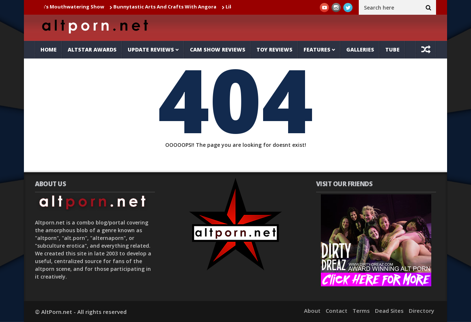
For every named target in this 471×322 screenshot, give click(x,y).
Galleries (360, 49)
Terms (361, 310)
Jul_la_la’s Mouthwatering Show (68, 6)
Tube (392, 49)
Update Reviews (151, 49)
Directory (421, 310)
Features (317, 49)
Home (48, 49)
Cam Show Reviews (217, 49)
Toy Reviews (274, 49)
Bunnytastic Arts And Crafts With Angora (167, 6)
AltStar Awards (92, 49)
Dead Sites (389, 310)
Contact (336, 310)
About (312, 310)
